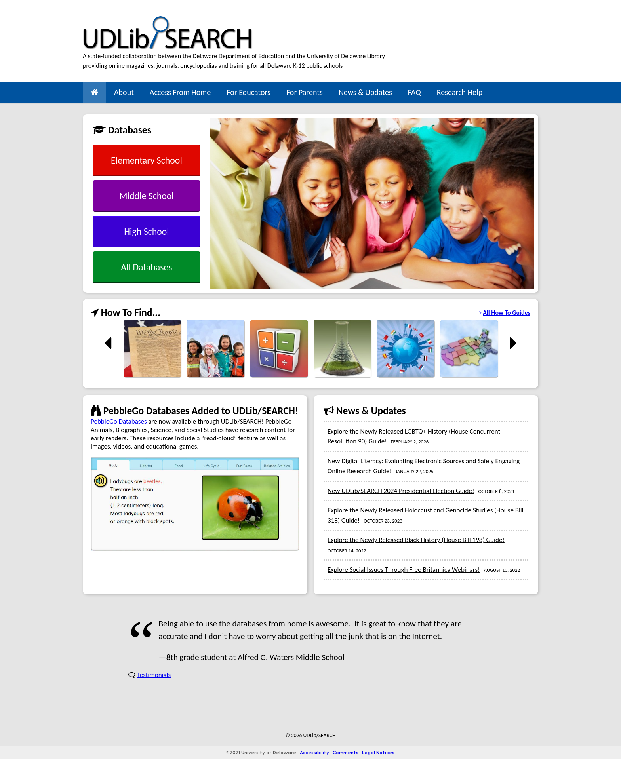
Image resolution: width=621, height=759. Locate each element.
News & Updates (365, 92)
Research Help (460, 92)
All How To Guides (504, 312)
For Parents (304, 92)
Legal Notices (378, 752)
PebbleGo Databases (119, 421)
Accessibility (314, 752)
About (124, 92)
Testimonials (154, 675)
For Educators (248, 92)
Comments (345, 752)
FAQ (414, 92)
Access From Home (180, 92)
